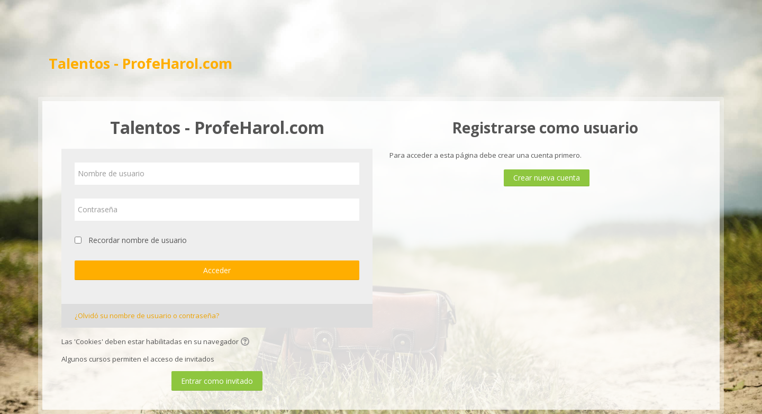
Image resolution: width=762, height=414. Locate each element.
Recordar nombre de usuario (137, 240)
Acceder (217, 270)
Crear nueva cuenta (546, 178)
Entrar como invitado (217, 381)
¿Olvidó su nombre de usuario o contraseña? (147, 315)
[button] (246, 342)
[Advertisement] (381, 26)
